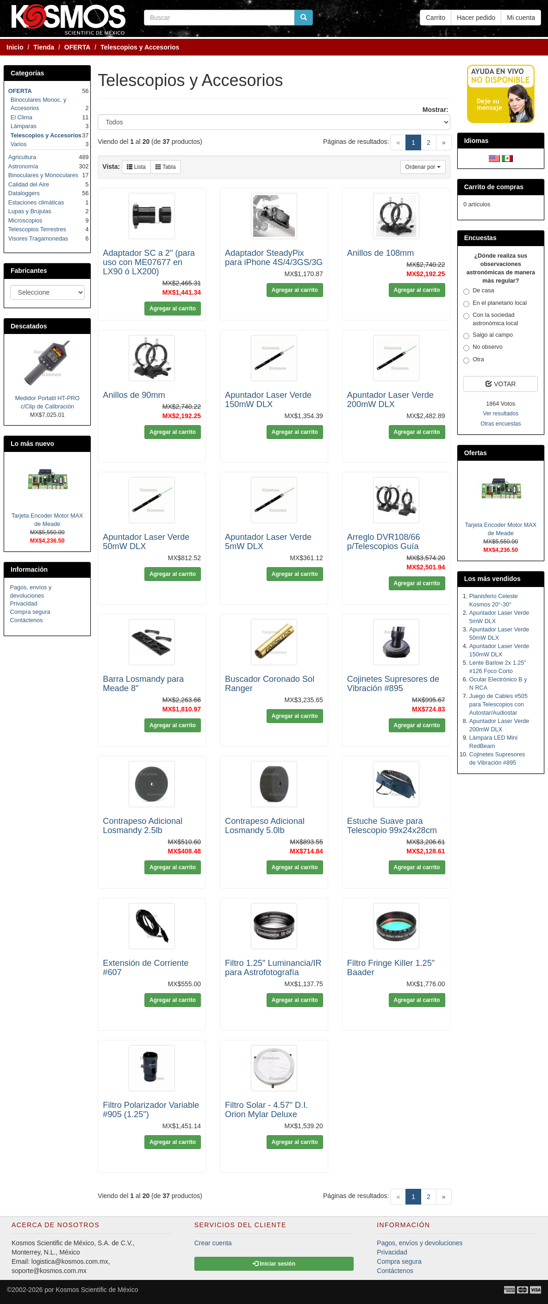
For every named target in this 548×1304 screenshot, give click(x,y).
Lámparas (24, 126)
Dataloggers (24, 193)
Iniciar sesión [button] (274, 1264)
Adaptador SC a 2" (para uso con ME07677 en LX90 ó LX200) (149, 262)
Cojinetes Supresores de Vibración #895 (393, 683)
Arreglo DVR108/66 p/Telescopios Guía (383, 541)
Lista (136, 167)
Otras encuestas (500, 423)
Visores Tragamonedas (38, 238)
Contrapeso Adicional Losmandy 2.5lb (142, 825)
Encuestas (480, 237)
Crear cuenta (213, 1243)
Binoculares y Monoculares (43, 175)
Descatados (29, 326)
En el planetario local (495, 303)
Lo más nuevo (32, 443)
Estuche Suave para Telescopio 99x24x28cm (392, 825)
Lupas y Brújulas (29, 211)
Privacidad (23, 603)
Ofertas (475, 453)
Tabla (166, 167)
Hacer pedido (476, 17)
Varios (19, 144)
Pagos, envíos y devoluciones (419, 1243)
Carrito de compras (493, 187)
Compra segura (30, 612)
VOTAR (501, 384)
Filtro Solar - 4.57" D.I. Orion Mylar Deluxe (266, 1109)
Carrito (435, 17)
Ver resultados (500, 413)
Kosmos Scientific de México (97, 1289)
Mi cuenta (521, 17)
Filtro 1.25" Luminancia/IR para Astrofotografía (273, 967)
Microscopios (25, 220)
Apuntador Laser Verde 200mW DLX (390, 399)
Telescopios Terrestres (37, 229)
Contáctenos (26, 620)
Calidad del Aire (28, 184)
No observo (482, 347)
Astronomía (23, 166)
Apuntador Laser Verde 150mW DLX (268, 399)
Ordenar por (423, 167)
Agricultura (22, 157)
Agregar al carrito (172, 308)
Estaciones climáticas (36, 202)
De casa (478, 291)
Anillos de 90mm (134, 395)
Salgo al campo (488, 335)
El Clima (21, 117)
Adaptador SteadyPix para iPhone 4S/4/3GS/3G (274, 257)
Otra (473, 360)
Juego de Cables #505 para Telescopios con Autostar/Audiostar (498, 704)
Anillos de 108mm (380, 253)
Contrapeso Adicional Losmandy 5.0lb (265, 825)
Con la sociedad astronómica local (490, 319)
